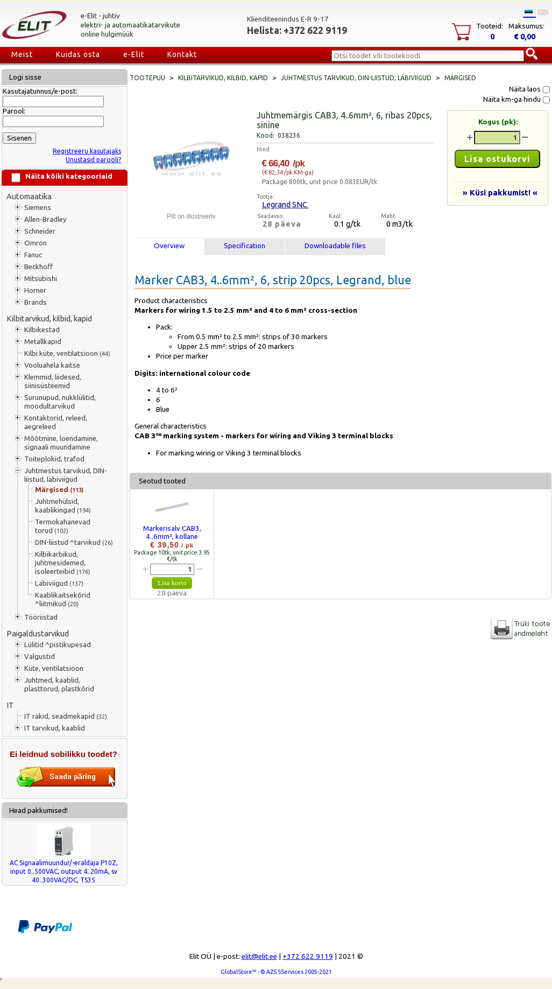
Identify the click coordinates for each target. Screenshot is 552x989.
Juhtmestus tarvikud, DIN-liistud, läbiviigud (65, 475)
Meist (22, 54)
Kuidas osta (78, 54)
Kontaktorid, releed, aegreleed (55, 422)
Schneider (39, 231)
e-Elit (133, 54)
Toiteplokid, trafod (54, 459)
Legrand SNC (285, 204)
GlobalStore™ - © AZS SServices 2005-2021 (276, 972)
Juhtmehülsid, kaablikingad (63, 505)
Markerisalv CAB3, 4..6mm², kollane (172, 532)
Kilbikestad (42, 330)
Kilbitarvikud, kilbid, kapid (49, 318)
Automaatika (29, 196)
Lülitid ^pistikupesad (57, 645)
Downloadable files (335, 246)
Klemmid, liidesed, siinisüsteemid (52, 381)
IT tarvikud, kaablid (54, 728)
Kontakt (182, 54)
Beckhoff (38, 267)
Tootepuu (147, 77)
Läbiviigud (59, 583)
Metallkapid (42, 342)
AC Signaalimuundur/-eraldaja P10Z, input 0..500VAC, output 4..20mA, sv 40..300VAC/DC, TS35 (64, 871)
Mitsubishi (40, 279)
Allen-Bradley (45, 219)
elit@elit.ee (259, 956)
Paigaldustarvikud (37, 633)
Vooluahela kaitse (52, 365)
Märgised (59, 490)
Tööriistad (41, 617)
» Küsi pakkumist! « (500, 192)
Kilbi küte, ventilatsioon (67, 353)
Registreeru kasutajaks (87, 151)
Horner (35, 290)
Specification (244, 246)
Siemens (37, 208)
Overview (169, 246)
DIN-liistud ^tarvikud (74, 542)
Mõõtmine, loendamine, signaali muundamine (61, 442)
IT (10, 705)
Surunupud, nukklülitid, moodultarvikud (60, 402)
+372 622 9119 (307, 956)
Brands (35, 302)
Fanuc (33, 255)
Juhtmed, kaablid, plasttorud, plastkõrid (59, 684)
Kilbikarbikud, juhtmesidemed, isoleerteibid (62, 563)
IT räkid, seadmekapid (65, 716)
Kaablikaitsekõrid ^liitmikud (62, 599)
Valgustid (39, 657)
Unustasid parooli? (93, 159)
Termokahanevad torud (62, 526)
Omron (35, 243)
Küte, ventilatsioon (53, 668)
